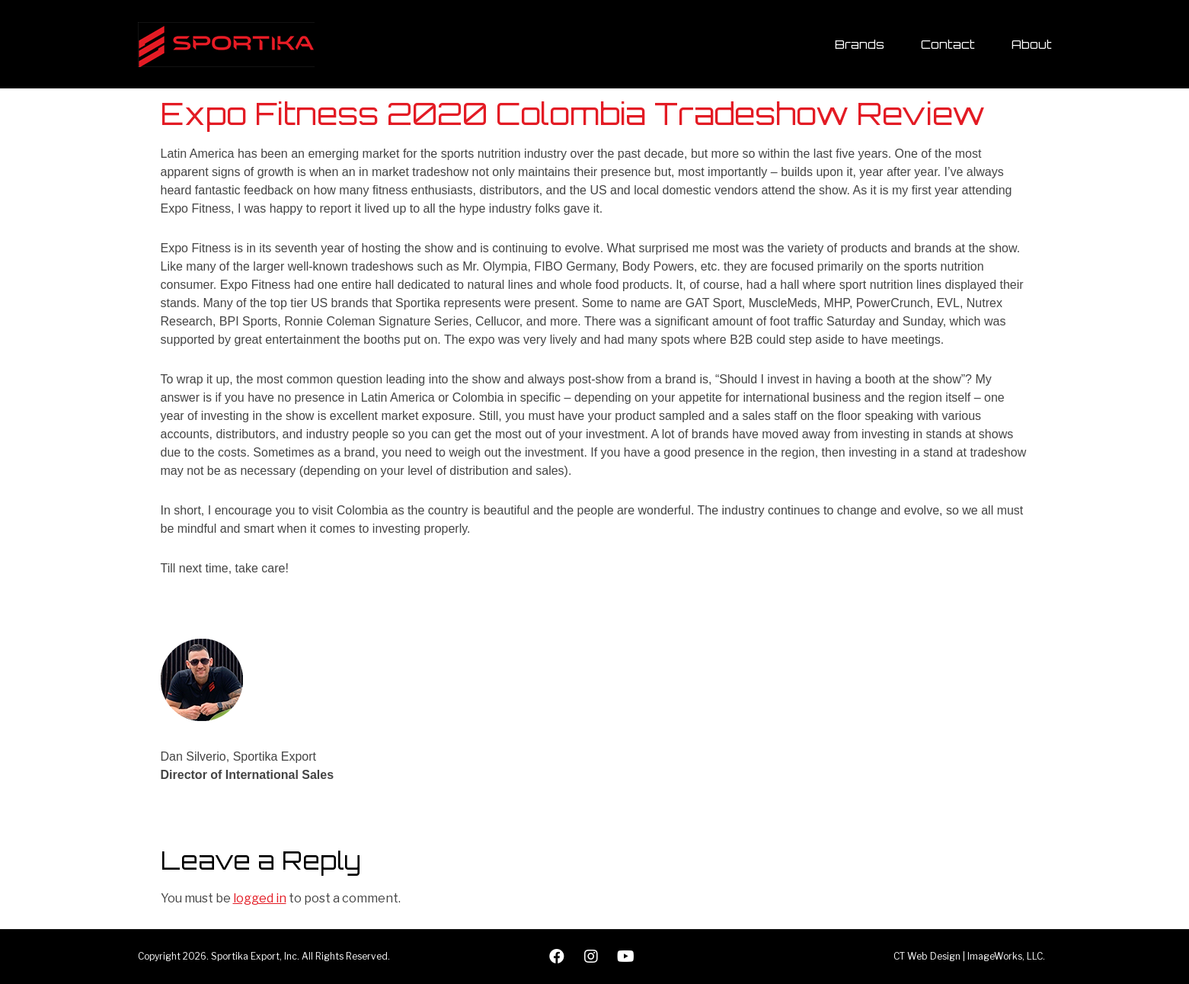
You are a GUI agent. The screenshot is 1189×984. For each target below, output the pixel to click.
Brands (859, 44)
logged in (259, 898)
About (1032, 44)
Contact (948, 44)
